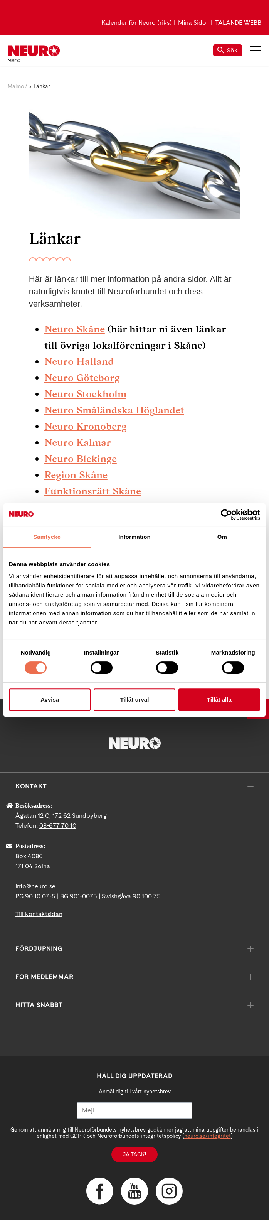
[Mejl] (134, 1110)
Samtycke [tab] (47, 536)
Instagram (169, 1191)
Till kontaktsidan (38, 914)
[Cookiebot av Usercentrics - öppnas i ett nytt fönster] (226, 514)
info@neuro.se (35, 886)
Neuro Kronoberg (85, 426)
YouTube (134, 1191)
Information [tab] (134, 536)
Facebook (99, 1191)
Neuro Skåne (74, 329)
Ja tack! (134, 1154)
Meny (255, 50)
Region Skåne (76, 475)
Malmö (16, 86)
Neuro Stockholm (85, 394)
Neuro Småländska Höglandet (114, 410)
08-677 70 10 (57, 825)
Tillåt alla (219, 699)
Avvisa (49, 699)
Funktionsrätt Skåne (92, 491)
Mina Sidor (193, 22)
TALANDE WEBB (238, 22)
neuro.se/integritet (207, 1136)
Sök (227, 50)
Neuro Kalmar (77, 442)
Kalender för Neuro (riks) (136, 22)
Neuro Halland (79, 361)
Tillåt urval (134, 699)
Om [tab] (222, 536)
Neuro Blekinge (80, 458)
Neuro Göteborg (82, 377)
